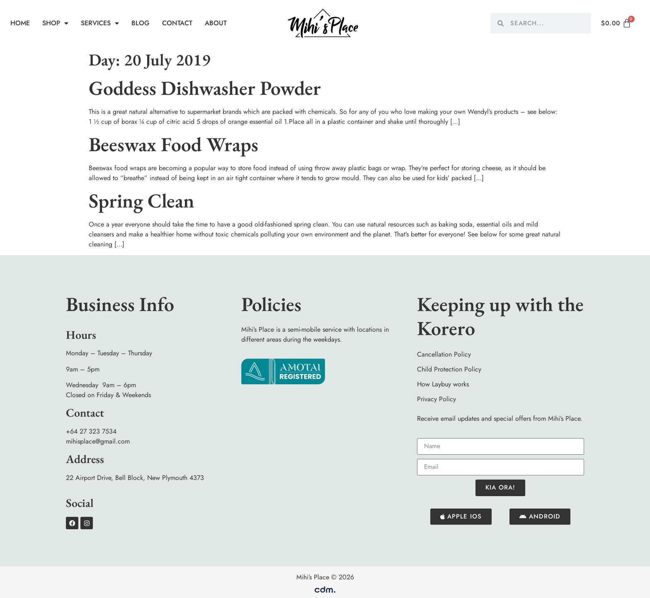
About (216, 23)
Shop (55, 23)
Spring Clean (141, 200)
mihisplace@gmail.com (98, 441)
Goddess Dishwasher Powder (205, 88)
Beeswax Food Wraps (173, 144)
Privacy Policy (436, 399)
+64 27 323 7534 (91, 431)
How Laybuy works (443, 384)
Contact (177, 23)
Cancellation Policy (444, 354)
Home (20, 23)
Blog (140, 23)
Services (100, 23)
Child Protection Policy (449, 369)
